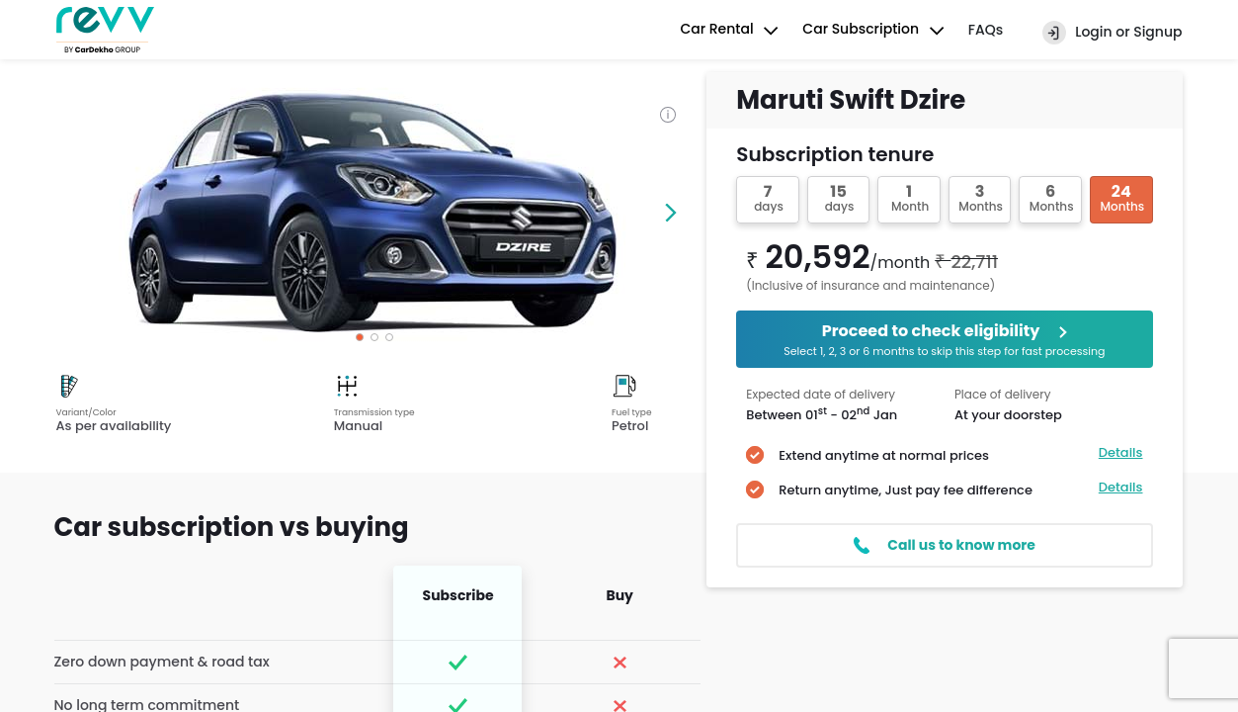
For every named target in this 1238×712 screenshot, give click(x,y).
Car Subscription (875, 31)
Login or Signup (1112, 32)
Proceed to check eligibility (944, 339)
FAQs (985, 30)
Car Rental (731, 31)
